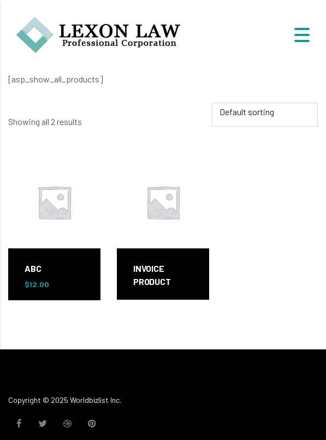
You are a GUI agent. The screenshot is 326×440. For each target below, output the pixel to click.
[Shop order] (265, 115)
